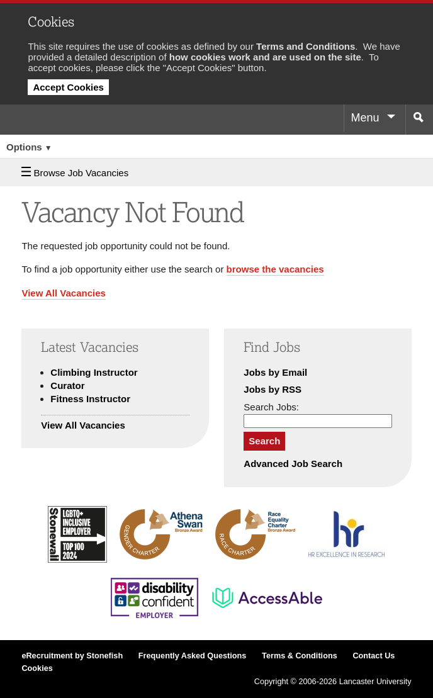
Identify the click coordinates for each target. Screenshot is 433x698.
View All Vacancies (63, 293)
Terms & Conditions (299, 655)
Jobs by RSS (272, 389)
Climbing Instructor (93, 372)
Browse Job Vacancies (74, 172)
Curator (67, 385)
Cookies (36, 668)
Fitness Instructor (90, 398)
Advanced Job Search (293, 463)
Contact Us (373, 655)
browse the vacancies (275, 269)
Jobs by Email (275, 372)
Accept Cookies (68, 87)
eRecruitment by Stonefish (72, 655)
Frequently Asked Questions (192, 655)
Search (264, 441)
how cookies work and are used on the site (265, 57)
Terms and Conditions (305, 46)
